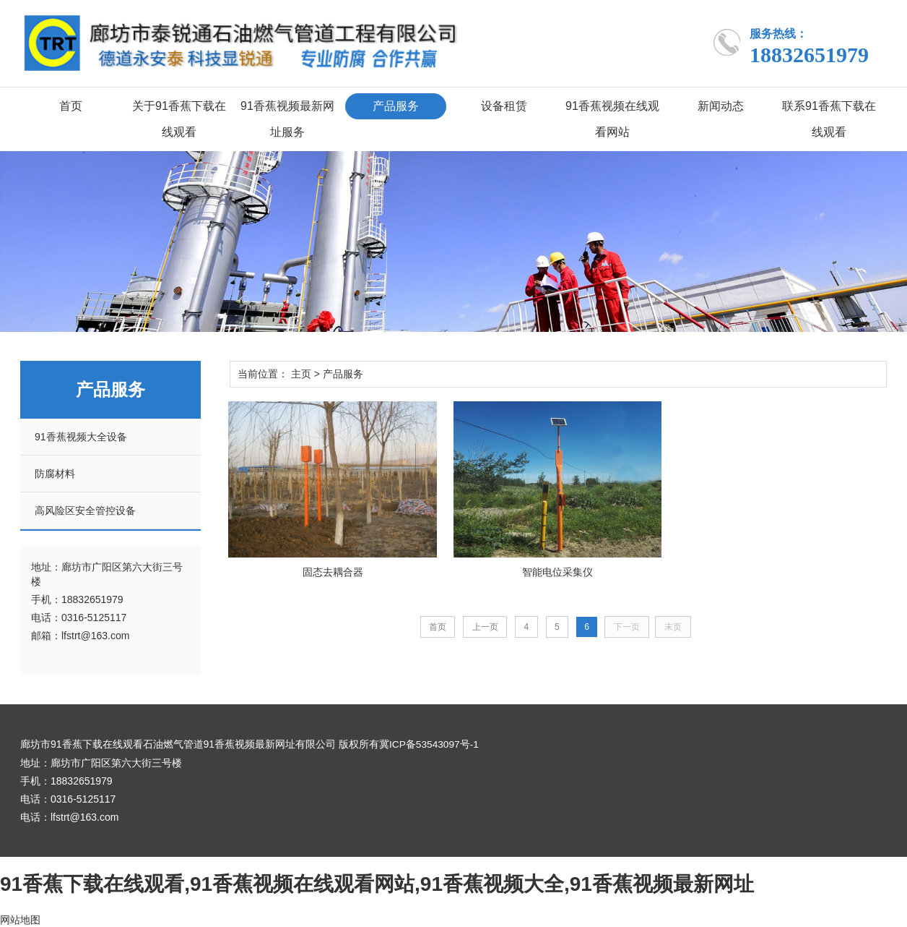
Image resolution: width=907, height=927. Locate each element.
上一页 (484, 626)
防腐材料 (55, 473)
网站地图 (20, 920)
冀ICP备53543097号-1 (429, 744)
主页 (301, 374)
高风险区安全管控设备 (85, 510)
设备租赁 (504, 106)
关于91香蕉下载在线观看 (179, 119)
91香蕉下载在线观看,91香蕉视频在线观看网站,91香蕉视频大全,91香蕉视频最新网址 (377, 884)
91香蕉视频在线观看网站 (612, 119)
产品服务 (396, 106)
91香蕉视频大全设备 (81, 437)
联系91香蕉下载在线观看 (829, 119)
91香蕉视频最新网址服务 (287, 119)
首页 (70, 106)
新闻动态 (721, 106)
